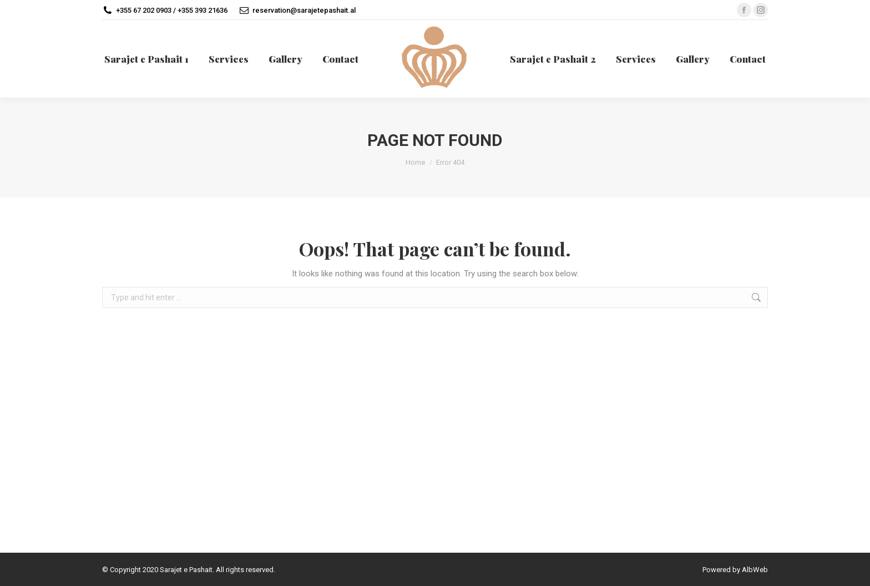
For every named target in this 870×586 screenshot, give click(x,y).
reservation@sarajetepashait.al (304, 10)
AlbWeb (755, 569)
